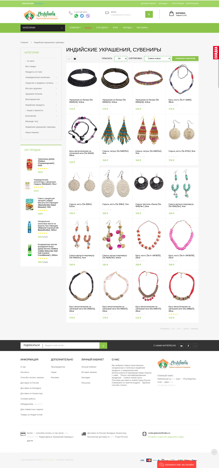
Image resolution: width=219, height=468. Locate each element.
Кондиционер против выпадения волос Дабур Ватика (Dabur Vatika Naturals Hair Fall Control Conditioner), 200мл (48, 250)
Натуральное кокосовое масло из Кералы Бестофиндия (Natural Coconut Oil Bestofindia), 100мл (48, 225)
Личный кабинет (148, 3)
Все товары (30, 66)
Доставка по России (30, 382)
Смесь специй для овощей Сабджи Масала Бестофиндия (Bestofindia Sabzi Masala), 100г (48, 203)
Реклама (55, 377)
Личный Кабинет (89, 366)
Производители (58, 366)
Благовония (30, 115)
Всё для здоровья (33, 88)
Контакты (25, 372)
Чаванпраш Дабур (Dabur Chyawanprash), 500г (46, 162)
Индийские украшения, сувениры (49, 42)
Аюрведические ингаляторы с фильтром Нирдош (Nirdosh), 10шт (45, 182)
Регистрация (178, 3)
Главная (24, 42)
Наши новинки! (32, 132)
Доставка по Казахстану (32, 393)
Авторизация (192, 3)
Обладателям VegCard (31, 404)
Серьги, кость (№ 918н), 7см (116, 204)
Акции (53, 372)
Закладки (85, 377)
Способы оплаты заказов (32, 377)
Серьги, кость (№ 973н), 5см (182, 151)
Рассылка (85, 382)
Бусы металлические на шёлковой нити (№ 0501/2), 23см (82, 308)
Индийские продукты (35, 104)
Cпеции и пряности (34, 110)
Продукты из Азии (33, 71)
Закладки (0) (164, 3)
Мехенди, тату (31, 121)
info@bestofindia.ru (166, 385)
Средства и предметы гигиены (39, 82)
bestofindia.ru (48, 459)
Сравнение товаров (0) (185, 58)
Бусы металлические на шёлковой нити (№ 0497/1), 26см (149, 308)
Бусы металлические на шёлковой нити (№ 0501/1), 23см (115, 308)
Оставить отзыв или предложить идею (166, 436)
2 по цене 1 (30, 60)
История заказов (89, 372)
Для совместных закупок (32, 409)
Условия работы (28, 398)
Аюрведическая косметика (37, 77)
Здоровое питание (33, 93)
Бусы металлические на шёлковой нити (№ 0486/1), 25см (182, 308)
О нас (23, 366)
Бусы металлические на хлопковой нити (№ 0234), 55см (81, 153)
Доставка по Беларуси (31, 388)
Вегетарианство (32, 99)
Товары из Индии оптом (31, 414)
